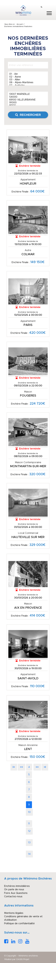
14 (29, 854)
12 (29, 831)
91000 (28, 102)
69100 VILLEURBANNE (28, 100)
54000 (28, 97)
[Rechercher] (41, 7)
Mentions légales (13, 913)
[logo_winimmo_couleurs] (23, 10)
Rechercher (28, 114)
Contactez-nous (13, 896)
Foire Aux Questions (15, 893)
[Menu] (48, 13)
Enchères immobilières (17, 886)
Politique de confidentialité (19, 923)
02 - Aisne (28, 77)
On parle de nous (14, 889)
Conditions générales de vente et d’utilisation (23, 918)
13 (29, 842)
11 (29, 823)
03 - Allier (28, 79)
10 (29, 812)
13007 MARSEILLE (28, 94)
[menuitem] (41, 7)
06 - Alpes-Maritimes (28, 82)
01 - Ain (28, 74)
